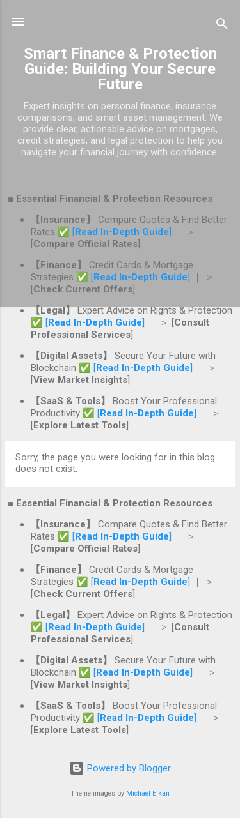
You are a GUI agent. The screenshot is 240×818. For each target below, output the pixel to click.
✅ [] (116, 232)
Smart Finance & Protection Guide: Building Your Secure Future (120, 69)
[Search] (222, 25)
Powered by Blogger (120, 768)
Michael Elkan (148, 793)
